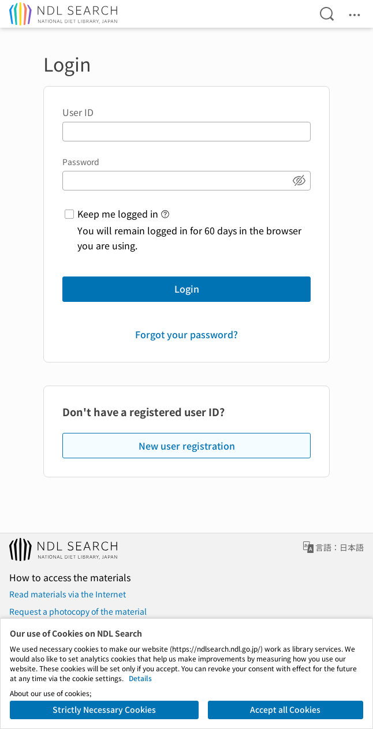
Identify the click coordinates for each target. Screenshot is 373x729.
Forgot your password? (186, 334)
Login (186, 289)
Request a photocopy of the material (78, 611)
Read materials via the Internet (67, 594)
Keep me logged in (117, 213)
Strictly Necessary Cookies (104, 709)
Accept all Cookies (285, 709)
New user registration (187, 446)
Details (140, 678)
